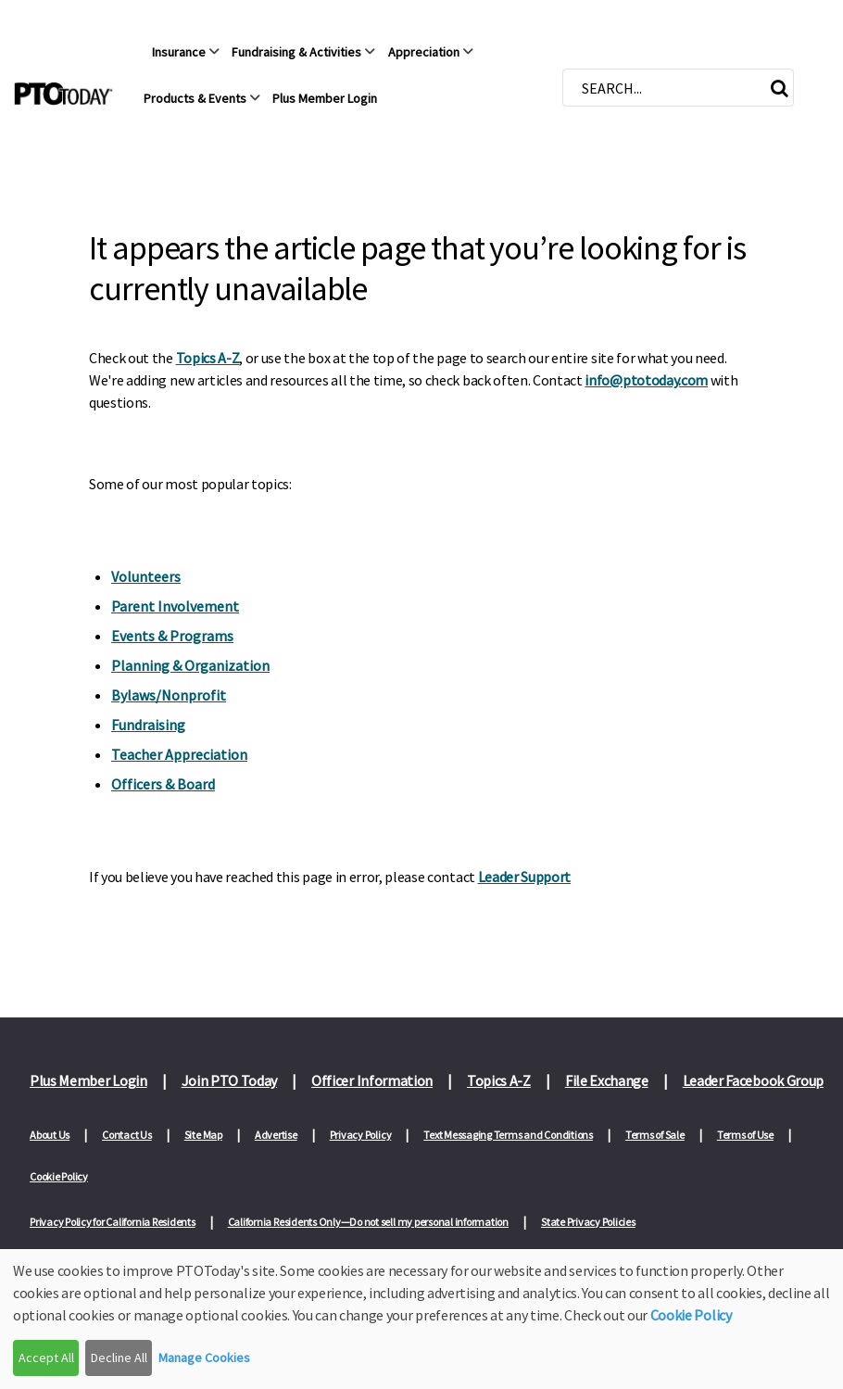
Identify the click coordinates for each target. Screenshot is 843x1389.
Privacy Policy (361, 1136)
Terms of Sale (655, 1136)
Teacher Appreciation (179, 754)
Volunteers (146, 576)
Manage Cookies (204, 1357)
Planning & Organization (190, 665)
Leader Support (525, 876)
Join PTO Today (230, 1080)
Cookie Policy (59, 1179)
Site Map (203, 1136)
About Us (49, 1136)
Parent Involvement (175, 606)
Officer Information (372, 1080)
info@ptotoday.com (646, 380)
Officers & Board (163, 784)
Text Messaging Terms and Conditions (508, 1136)
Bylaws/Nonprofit (168, 695)
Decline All (119, 1357)
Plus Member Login (88, 1080)
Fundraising (148, 724)
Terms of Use (745, 1136)
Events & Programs (172, 635)
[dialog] (421, 1319)
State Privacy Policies (588, 1226)
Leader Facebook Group (753, 1080)
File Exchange (606, 1080)
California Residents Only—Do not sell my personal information (368, 1226)
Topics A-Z (208, 357)
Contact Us (127, 1136)
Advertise (276, 1136)
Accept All (46, 1357)
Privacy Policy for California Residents (112, 1226)
